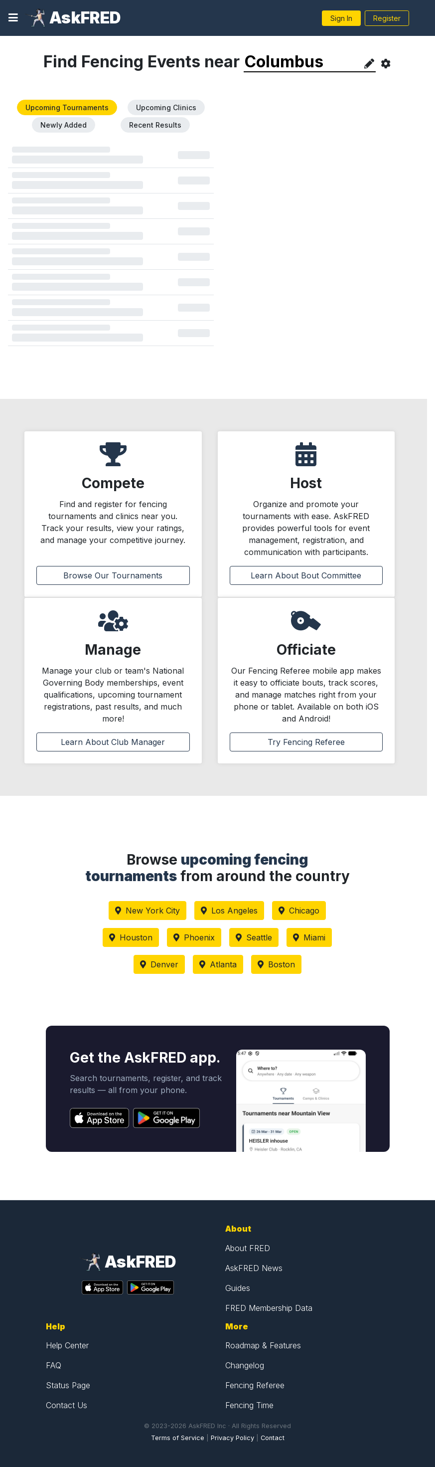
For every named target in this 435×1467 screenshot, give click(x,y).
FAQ (53, 1365)
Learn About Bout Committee (306, 575)
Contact (273, 1438)
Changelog (244, 1365)
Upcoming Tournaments (67, 107)
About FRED (247, 1248)
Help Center (67, 1345)
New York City (147, 911)
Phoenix (194, 937)
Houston (130, 937)
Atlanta (218, 964)
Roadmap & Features (263, 1345)
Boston (276, 964)
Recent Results (155, 125)
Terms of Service (177, 1438)
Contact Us (66, 1405)
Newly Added (63, 125)
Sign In (341, 18)
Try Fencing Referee (306, 742)
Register (387, 18)
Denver (159, 964)
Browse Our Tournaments (112, 575)
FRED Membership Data (268, 1308)
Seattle (254, 937)
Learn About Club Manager (113, 742)
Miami (309, 937)
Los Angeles (229, 911)
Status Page (68, 1385)
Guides (237, 1288)
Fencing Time (249, 1405)
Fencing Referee (255, 1385)
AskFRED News (254, 1268)
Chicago (299, 911)
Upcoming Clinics (166, 107)
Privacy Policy (232, 1438)
